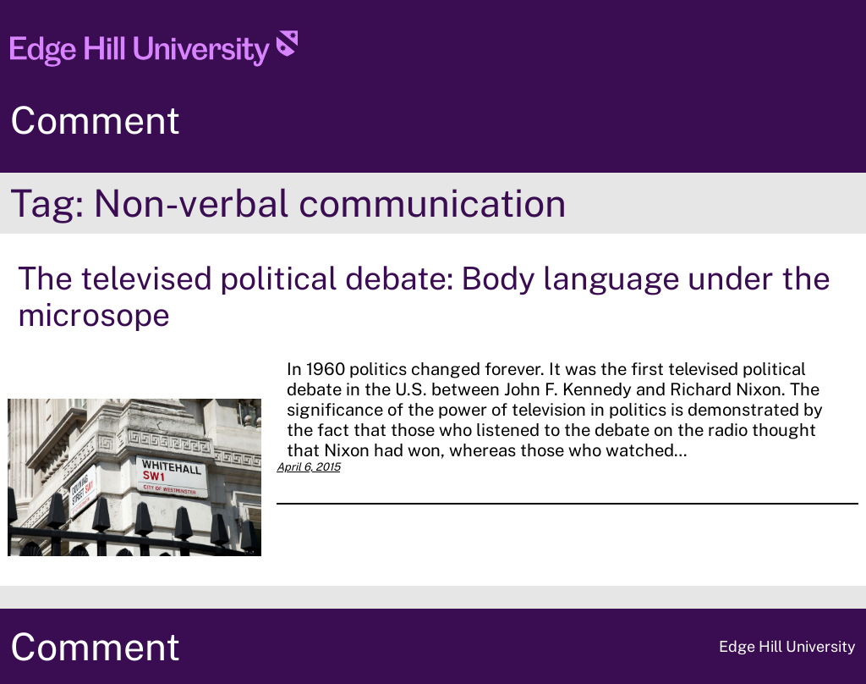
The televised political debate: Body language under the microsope (424, 296)
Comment (95, 119)
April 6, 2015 (308, 467)
